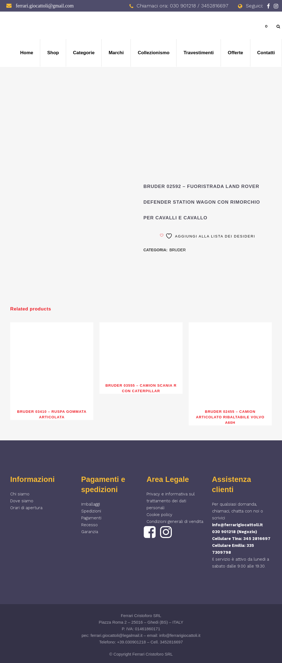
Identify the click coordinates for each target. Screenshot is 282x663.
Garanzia (89, 531)
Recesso (89, 524)
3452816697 (171, 642)
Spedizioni (91, 511)
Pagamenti (91, 517)
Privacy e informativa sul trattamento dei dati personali (171, 501)
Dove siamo (21, 500)
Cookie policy (159, 514)
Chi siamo (19, 494)
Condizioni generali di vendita (175, 521)
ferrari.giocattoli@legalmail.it (117, 635)
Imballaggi (90, 504)
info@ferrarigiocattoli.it (237, 524)
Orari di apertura (26, 507)
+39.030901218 (131, 642)
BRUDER (177, 250)
